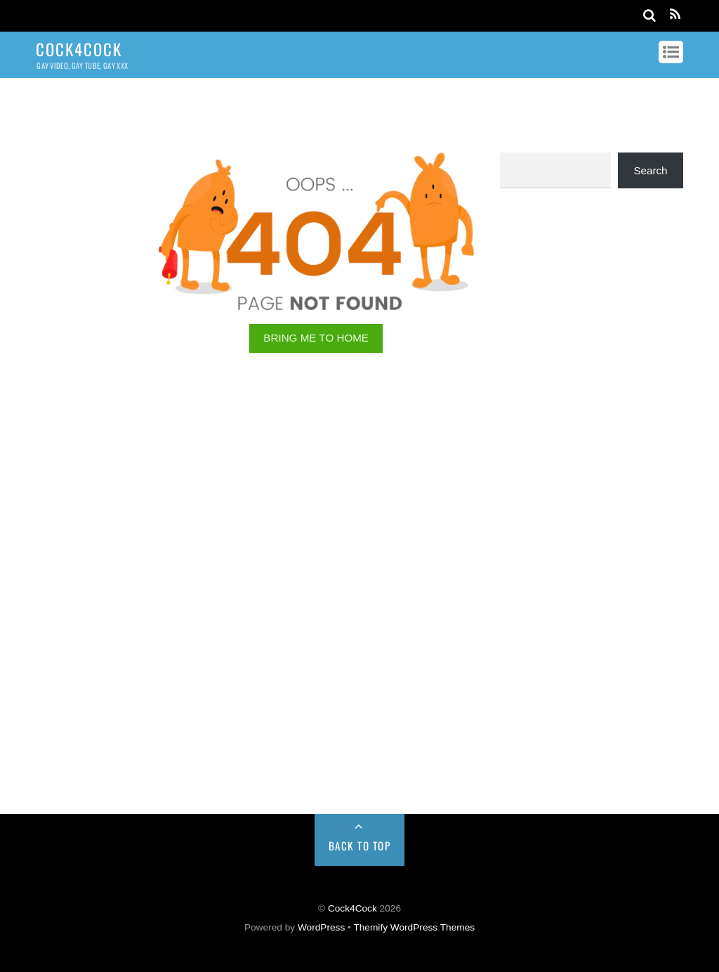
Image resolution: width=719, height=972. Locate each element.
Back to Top (360, 845)
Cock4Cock (352, 908)
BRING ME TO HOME (316, 338)
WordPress (321, 927)
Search (650, 170)
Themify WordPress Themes (414, 927)
